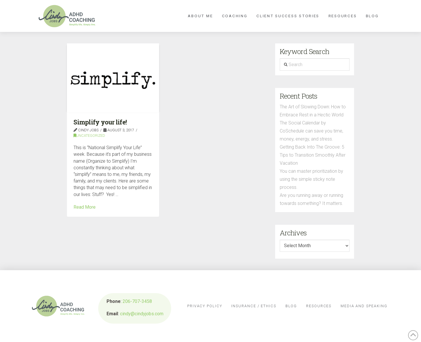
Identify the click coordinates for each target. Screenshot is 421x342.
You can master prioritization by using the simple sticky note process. (311, 179)
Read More (85, 207)
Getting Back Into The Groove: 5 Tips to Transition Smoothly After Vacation (312, 155)
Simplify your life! (100, 122)
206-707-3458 (137, 301)
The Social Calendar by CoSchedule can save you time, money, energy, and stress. (311, 131)
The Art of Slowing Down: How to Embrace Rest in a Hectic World (313, 111)
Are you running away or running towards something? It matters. (311, 199)
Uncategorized (89, 135)
